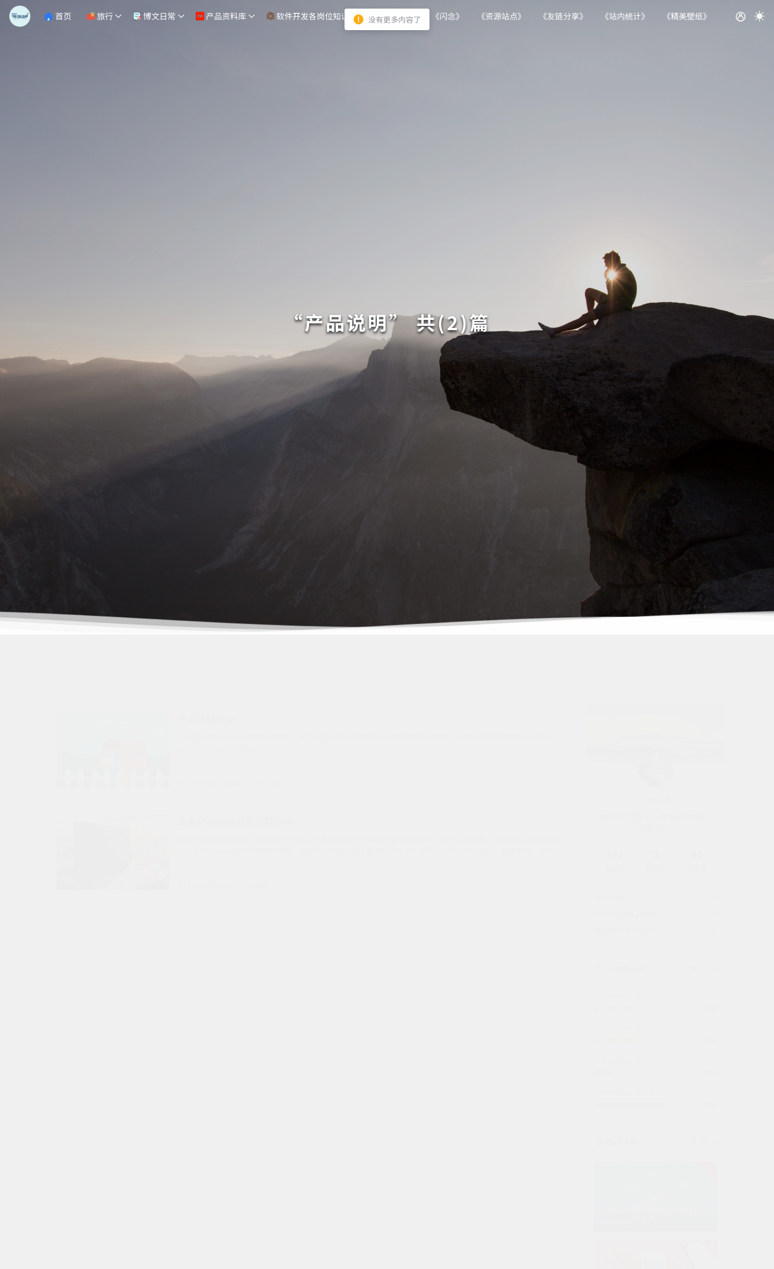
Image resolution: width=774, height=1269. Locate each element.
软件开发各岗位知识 (307, 16)
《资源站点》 (501, 16)
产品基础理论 (206, 666)
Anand (655, 746)
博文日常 (154, 16)
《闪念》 (448, 16)
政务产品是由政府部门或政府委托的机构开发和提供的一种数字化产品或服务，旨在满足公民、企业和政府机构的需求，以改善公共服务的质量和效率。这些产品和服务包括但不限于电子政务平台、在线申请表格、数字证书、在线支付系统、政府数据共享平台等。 (369, 792)
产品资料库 (221, 16)
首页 (57, 16)
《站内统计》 (625, 16)
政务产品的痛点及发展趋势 (235, 768)
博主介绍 (609, 845)
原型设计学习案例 (624, 877)
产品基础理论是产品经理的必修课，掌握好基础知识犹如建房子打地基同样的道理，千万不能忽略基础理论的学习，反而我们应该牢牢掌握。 (369, 690)
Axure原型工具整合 (626, 861)
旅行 (100, 16)
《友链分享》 (563, 16)
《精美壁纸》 (687, 16)
